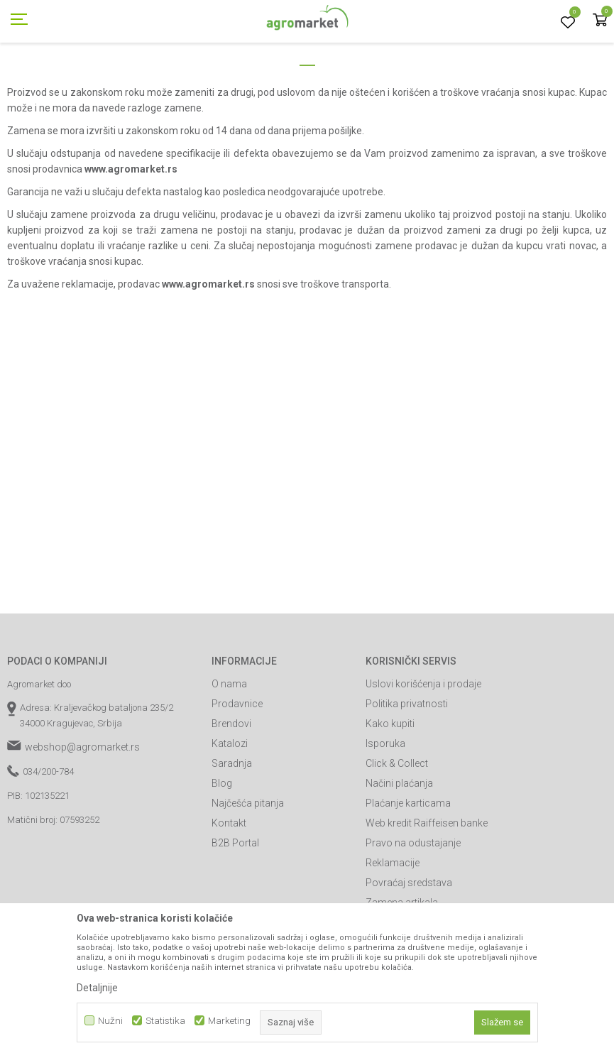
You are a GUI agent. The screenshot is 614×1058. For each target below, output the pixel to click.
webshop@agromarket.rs (82, 811)
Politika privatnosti (407, 767)
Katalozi (230, 807)
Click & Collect (397, 827)
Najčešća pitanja (248, 867)
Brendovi (231, 787)
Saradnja (232, 827)
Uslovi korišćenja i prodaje (423, 747)
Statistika (165, 1020)
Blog (222, 847)
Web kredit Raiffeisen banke (427, 887)
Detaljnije (97, 987)
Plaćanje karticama (408, 867)
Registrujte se (505, 13)
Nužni (110, 1020)
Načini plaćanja (399, 847)
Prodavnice (237, 767)
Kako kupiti (390, 787)
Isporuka (385, 807)
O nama (229, 747)
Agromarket (30, 80)
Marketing (229, 1020)
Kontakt (229, 887)
